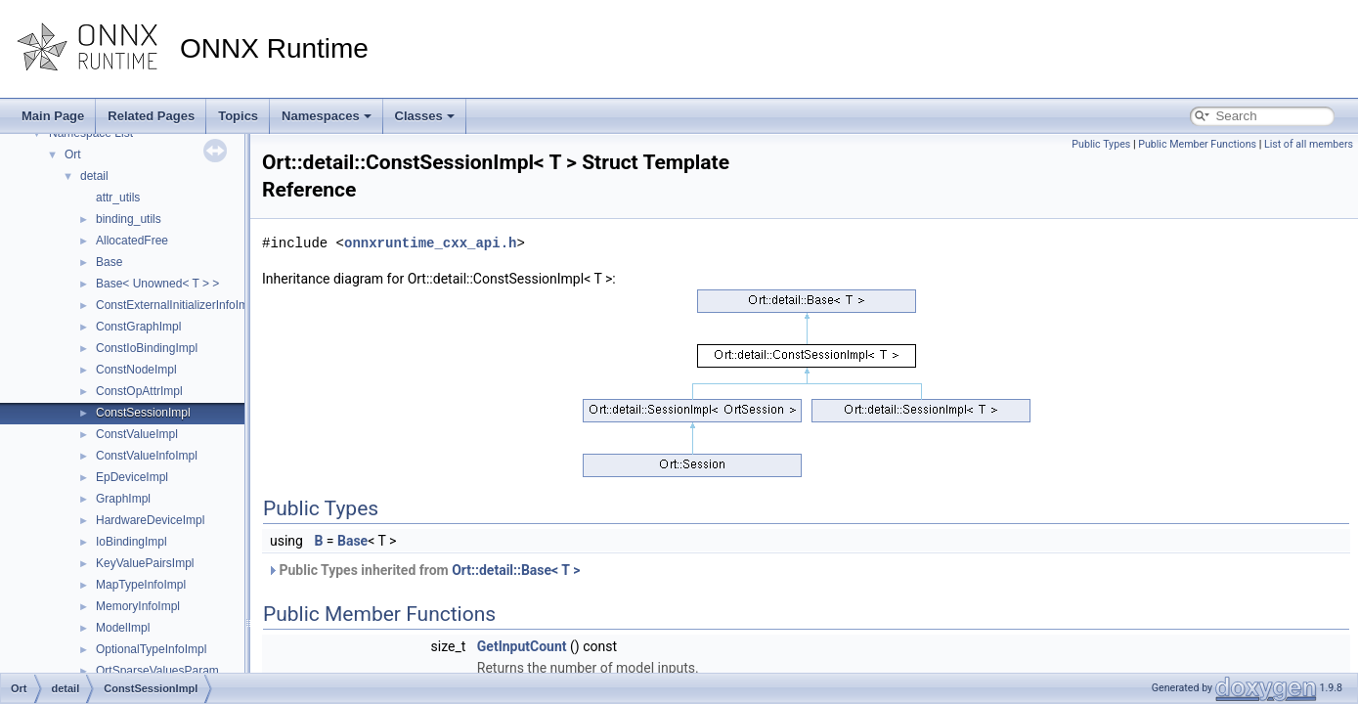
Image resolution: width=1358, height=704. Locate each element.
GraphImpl (123, 499)
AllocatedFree (132, 240)
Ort (73, 154)
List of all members (1308, 144)
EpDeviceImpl (132, 477)
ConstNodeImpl (136, 369)
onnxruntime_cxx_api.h (430, 243)
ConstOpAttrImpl (139, 391)
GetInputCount (522, 646)
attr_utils (118, 197)
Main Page (53, 116)
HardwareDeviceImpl (150, 520)
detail (94, 176)
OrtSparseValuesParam (157, 671)
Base (109, 262)
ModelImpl (123, 628)
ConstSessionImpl (143, 412)
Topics (238, 116)
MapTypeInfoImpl (141, 585)
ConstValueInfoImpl (146, 455)
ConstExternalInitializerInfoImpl (176, 305)
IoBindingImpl (131, 542)
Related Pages (151, 116)
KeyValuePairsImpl (145, 563)
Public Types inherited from (423, 570)
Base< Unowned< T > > (157, 283)
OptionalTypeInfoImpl (151, 649)
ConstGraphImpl (138, 326)
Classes (425, 116)
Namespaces (327, 116)
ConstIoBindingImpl (146, 348)
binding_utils (128, 219)
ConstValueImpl (137, 434)
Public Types (1101, 144)
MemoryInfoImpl (138, 606)
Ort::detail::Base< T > (516, 570)
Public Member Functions (1197, 144)
